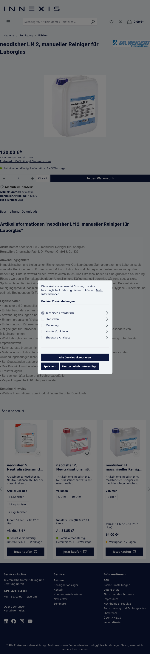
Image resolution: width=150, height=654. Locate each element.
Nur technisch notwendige (79, 366)
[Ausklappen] (107, 312)
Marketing (52, 325)
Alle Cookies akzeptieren (75, 357)
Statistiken (52, 319)
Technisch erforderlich (60, 312)
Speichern (50, 366)
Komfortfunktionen (57, 331)
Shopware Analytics (58, 337)
